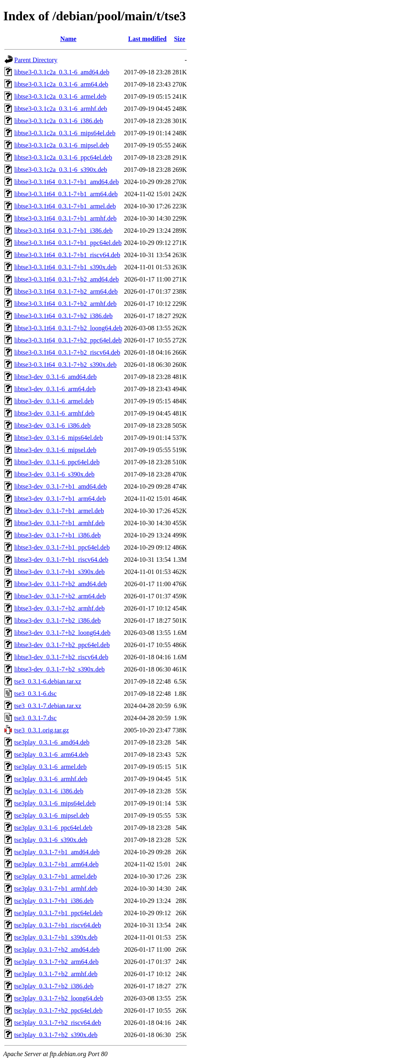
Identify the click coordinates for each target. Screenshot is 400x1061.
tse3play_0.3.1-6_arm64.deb (51, 754)
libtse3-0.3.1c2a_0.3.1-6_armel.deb (60, 96)
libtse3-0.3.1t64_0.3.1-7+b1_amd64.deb (66, 181)
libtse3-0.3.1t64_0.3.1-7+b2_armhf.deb (65, 303)
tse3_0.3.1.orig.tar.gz (41, 730)
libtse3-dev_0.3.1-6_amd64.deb (55, 376)
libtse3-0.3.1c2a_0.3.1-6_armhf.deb (60, 108)
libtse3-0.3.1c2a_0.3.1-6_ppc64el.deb (63, 157)
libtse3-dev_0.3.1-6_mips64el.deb (58, 437)
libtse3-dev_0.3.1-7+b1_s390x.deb (59, 571)
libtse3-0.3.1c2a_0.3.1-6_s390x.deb (60, 169)
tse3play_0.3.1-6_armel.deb (50, 766)
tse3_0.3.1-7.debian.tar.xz (47, 705)
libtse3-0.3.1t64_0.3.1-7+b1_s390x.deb (65, 267)
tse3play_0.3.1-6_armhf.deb (50, 778)
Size (179, 38)
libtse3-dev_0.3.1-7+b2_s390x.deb (59, 669)
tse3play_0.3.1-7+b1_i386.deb (53, 900)
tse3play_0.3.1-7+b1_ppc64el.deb (58, 912)
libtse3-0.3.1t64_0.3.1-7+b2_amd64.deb (66, 279)
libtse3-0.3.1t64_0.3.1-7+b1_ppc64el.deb (68, 242)
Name (68, 38)
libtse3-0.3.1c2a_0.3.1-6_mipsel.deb (61, 145)
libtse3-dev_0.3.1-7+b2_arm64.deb (60, 596)
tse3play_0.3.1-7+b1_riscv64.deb (57, 925)
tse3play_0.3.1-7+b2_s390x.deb (55, 1034)
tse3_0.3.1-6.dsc (35, 693)
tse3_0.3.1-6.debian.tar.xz (47, 681)
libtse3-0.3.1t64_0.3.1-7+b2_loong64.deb (68, 328)
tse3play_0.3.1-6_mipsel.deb (51, 815)
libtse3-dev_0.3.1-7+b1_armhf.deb (59, 523)
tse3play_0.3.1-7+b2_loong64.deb (58, 998)
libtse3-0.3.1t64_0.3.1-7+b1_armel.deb (65, 206)
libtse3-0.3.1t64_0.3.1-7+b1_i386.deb (63, 230)
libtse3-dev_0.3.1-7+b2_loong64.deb (62, 632)
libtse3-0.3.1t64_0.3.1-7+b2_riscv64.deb (67, 352)
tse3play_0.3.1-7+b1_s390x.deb (55, 937)
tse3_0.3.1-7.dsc (35, 718)
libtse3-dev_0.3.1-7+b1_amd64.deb (60, 486)
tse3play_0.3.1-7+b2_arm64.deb (56, 961)
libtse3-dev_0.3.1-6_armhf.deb (54, 413)
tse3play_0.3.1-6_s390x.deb (50, 839)
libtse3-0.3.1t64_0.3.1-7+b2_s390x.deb (65, 364)
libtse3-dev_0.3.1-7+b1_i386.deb (57, 535)
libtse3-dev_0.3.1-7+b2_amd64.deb (60, 583)
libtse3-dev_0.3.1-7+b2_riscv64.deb (61, 657)
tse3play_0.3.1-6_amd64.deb (51, 742)
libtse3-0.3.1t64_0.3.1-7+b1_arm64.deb (66, 194)
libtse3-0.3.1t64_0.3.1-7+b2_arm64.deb (66, 291)
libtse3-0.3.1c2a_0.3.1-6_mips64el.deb (64, 133)
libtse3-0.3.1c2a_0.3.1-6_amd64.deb (61, 72)
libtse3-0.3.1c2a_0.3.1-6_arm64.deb (61, 84)
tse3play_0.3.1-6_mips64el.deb (54, 803)
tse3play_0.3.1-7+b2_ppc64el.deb (58, 1010)
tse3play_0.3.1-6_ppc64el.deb (53, 827)
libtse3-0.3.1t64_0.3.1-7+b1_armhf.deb (65, 218)
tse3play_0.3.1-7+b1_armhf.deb (55, 888)
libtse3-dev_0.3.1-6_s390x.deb (54, 474)
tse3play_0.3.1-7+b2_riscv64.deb (57, 1022)
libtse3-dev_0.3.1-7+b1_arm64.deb (60, 498)
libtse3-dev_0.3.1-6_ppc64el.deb (56, 462)
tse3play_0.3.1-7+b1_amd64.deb (56, 852)
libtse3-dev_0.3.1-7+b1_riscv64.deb (61, 559)
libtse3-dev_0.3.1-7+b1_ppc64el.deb (62, 547)
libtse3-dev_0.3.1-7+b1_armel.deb (59, 510)
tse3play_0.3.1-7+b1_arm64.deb (56, 864)
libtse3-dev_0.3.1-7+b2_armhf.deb (59, 608)
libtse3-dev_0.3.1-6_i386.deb (52, 425)
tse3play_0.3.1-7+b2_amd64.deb (56, 949)
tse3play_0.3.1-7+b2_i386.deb (53, 986)
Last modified (147, 38)
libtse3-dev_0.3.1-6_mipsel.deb (55, 449)
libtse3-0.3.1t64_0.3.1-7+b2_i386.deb (63, 315)
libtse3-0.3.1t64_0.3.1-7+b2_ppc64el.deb (68, 340)
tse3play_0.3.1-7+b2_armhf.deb (55, 973)
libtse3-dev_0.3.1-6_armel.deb (54, 401)
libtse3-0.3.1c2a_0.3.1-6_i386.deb (58, 120)
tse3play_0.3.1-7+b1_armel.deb (55, 876)
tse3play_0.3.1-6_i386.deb (48, 791)
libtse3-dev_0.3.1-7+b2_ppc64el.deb (62, 644)
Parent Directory (35, 59)
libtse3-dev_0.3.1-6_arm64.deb (54, 388)
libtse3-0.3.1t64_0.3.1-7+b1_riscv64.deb (67, 254)
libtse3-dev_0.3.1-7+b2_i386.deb (57, 620)
